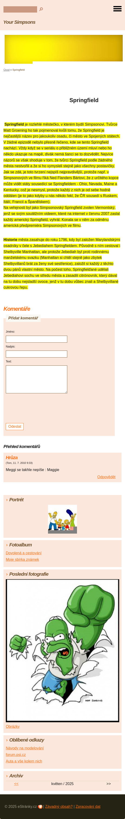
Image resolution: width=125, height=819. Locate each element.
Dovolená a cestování (24, 553)
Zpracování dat (88, 807)
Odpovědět (106, 477)
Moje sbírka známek (22, 560)
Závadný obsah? (59, 807)
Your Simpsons (19, 22)
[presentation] (37, 408)
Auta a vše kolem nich (24, 761)
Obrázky (13, 727)
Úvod (6, 69)
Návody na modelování (25, 748)
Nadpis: (10, 346)
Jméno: (10, 331)
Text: (9, 361)
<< (16, 784)
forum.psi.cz (16, 755)
